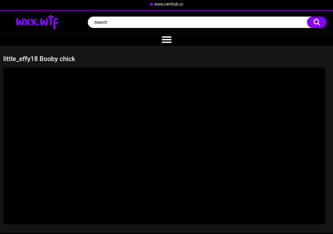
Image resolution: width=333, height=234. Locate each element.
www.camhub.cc (168, 4)
